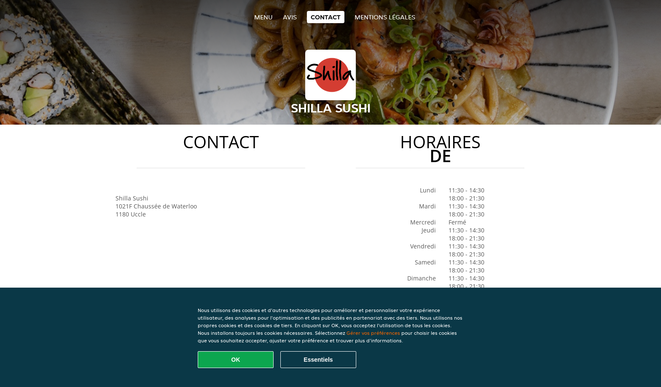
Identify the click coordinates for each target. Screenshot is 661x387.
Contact (326, 17)
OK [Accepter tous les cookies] (235, 359)
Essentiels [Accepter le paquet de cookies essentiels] (318, 359)
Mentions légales (385, 17)
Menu (263, 17)
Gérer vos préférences (373, 333)
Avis (290, 17)
